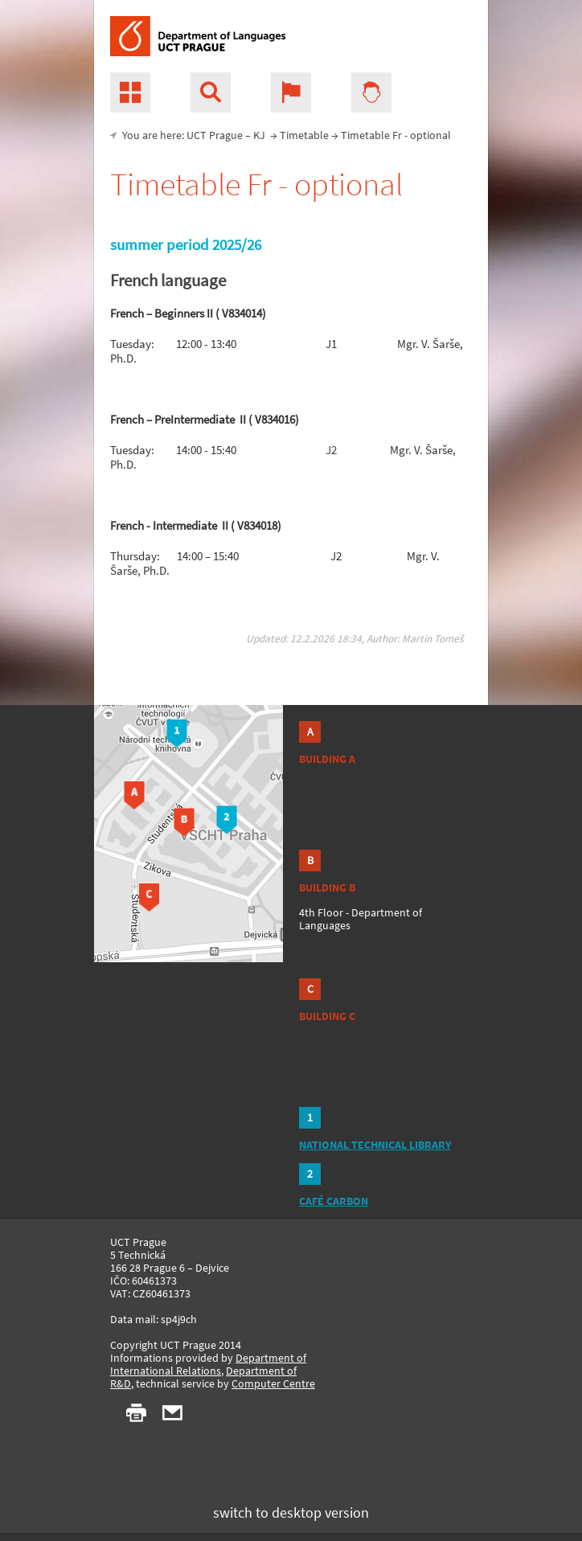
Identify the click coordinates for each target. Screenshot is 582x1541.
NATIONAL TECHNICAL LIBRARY (375, 1144)
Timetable (304, 135)
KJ (259, 135)
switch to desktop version (291, 1512)
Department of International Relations (208, 1364)
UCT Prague (214, 135)
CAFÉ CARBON (333, 1201)
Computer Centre (273, 1383)
